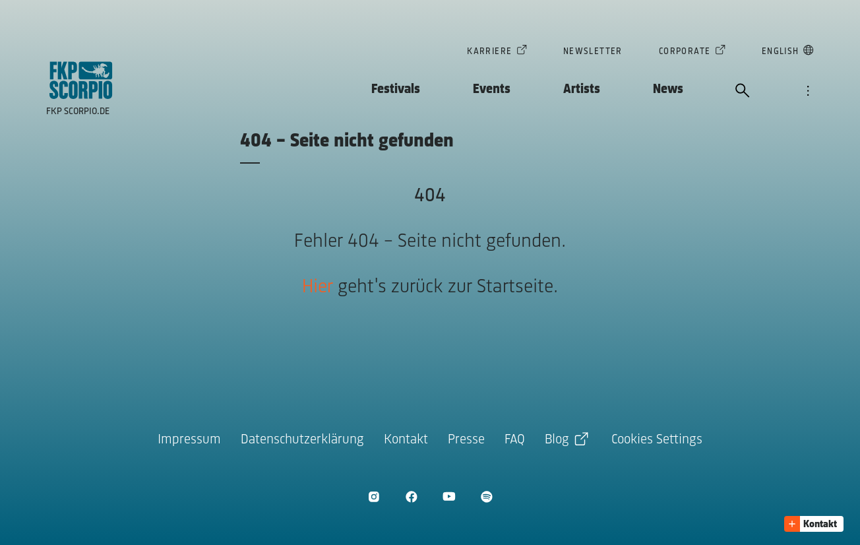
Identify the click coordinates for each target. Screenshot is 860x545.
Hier (317, 287)
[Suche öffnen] (742, 91)
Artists (581, 89)
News (668, 89)
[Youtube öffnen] (449, 496)
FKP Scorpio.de (77, 112)
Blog (557, 440)
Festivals (395, 89)
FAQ (515, 440)
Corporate (685, 52)
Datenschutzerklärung (302, 440)
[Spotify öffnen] (486, 496)
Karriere (489, 52)
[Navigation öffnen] (807, 91)
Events (491, 89)
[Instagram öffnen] (374, 496)
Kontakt (406, 440)
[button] (814, 524)
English (780, 52)
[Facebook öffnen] (411, 496)
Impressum (189, 440)
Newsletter (593, 52)
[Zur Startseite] (81, 80)
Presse (466, 440)
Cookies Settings (656, 440)
